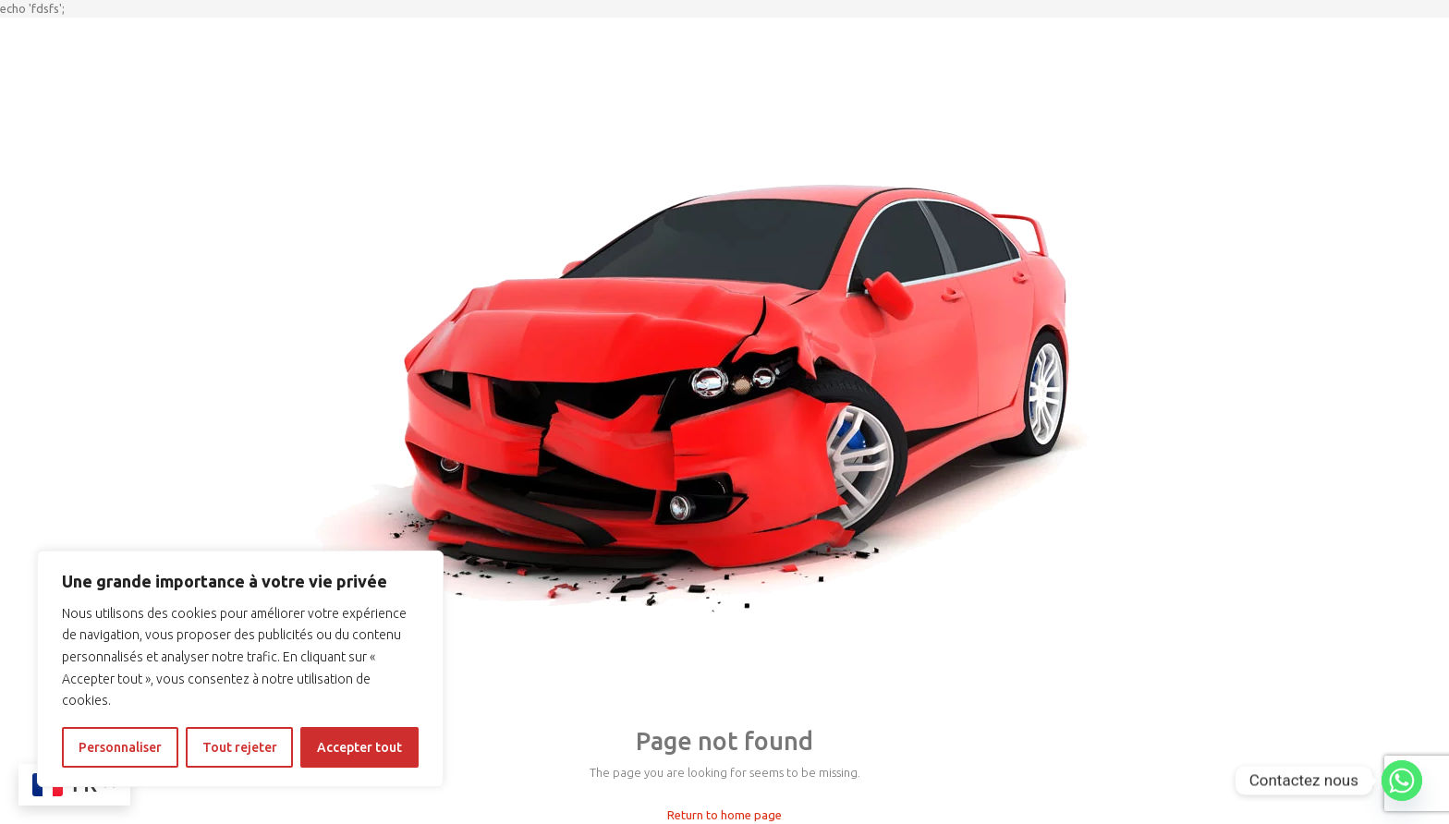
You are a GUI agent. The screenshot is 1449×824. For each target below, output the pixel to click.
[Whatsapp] (1402, 780)
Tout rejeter (239, 747)
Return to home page (724, 814)
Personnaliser (120, 747)
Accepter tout (359, 747)
